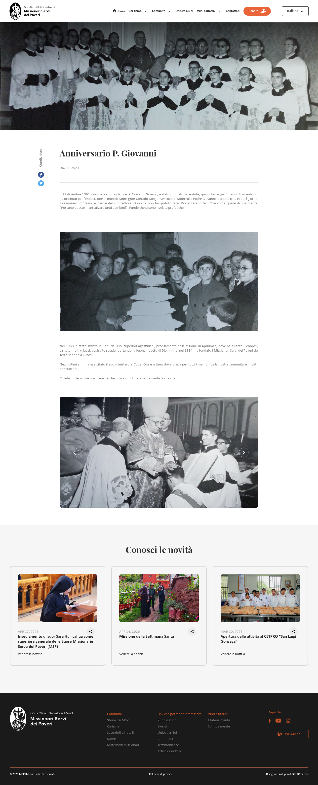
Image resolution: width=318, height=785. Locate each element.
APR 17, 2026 (28, 632)
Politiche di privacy (160, 774)
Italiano (292, 11)
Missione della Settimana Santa (146, 636)
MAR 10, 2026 (231, 632)
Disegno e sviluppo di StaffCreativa (287, 774)
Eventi (162, 726)
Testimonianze (168, 745)
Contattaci (232, 11)
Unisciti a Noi (184, 11)
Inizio (121, 11)
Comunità (158, 11)
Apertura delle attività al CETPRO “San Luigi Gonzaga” (258, 639)
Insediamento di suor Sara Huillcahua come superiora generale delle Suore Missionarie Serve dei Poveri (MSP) (55, 639)
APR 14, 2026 (129, 632)
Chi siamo (135, 11)
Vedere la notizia (30, 654)
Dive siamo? (292, 734)
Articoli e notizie (169, 751)
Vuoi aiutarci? (206, 11)
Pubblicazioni (167, 720)
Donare (257, 11)
